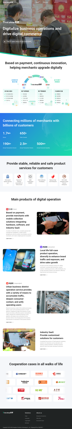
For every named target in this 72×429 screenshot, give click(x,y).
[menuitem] (8, 2)
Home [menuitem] (37, 2)
